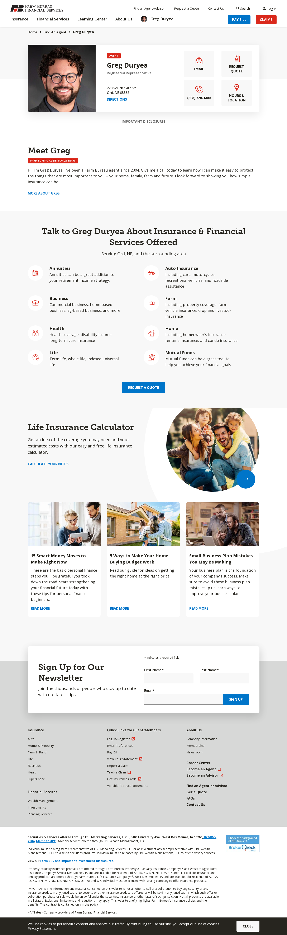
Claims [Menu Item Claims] (266, 19)
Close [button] (248, 926)
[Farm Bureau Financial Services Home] (37, 8)
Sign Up (236, 699)
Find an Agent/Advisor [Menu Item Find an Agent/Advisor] (149, 8)
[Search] (243, 8)
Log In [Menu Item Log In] (270, 8)
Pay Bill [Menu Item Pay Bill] (239, 19)
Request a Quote (143, 387)
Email (149, 690)
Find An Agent (55, 32)
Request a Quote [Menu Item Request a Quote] (186, 8)
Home (32, 32)
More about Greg (44, 193)
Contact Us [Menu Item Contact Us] (216, 8)
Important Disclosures (143, 121)
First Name (154, 670)
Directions (117, 99)
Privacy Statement (42, 928)
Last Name (209, 670)
